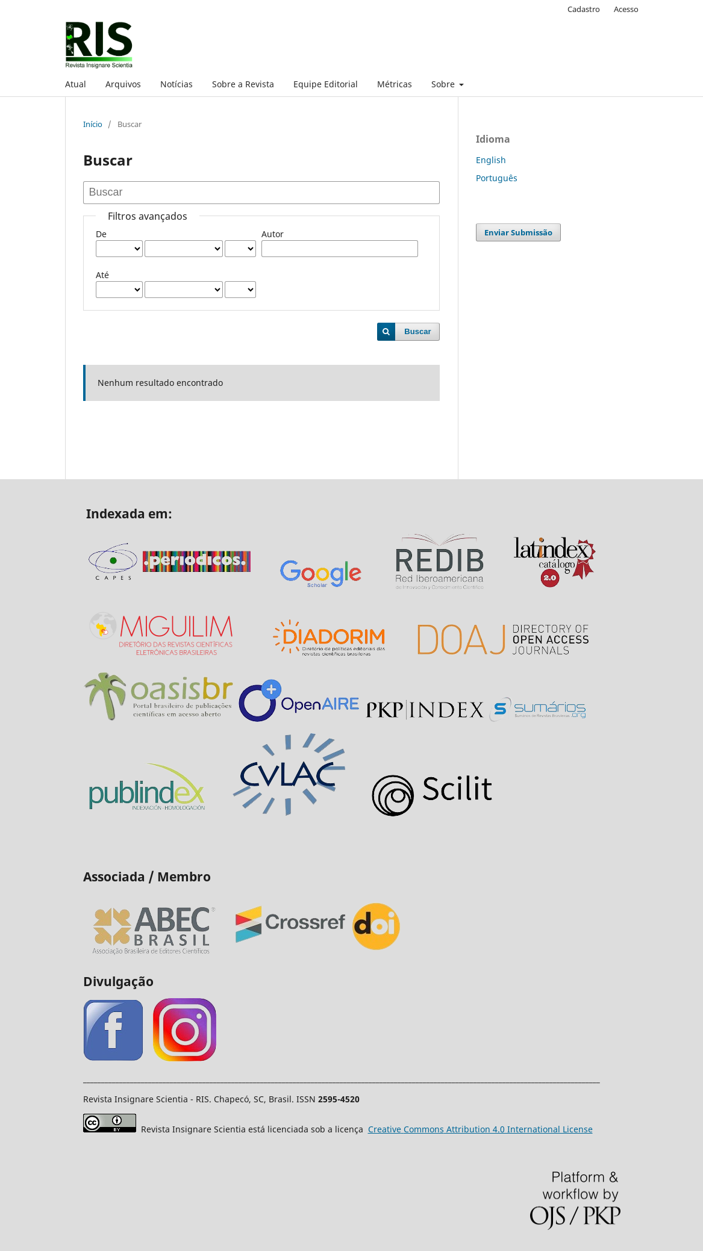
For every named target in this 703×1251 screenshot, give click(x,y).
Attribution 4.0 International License (480, 1129)
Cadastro (583, 9)
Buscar (417, 331)
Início (92, 124)
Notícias (176, 84)
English (491, 160)
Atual (75, 84)
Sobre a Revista (243, 84)
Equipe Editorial (325, 84)
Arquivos (123, 84)
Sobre (444, 84)
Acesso (626, 9)
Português (496, 178)
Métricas (394, 84)
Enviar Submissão (518, 232)
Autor (272, 234)
